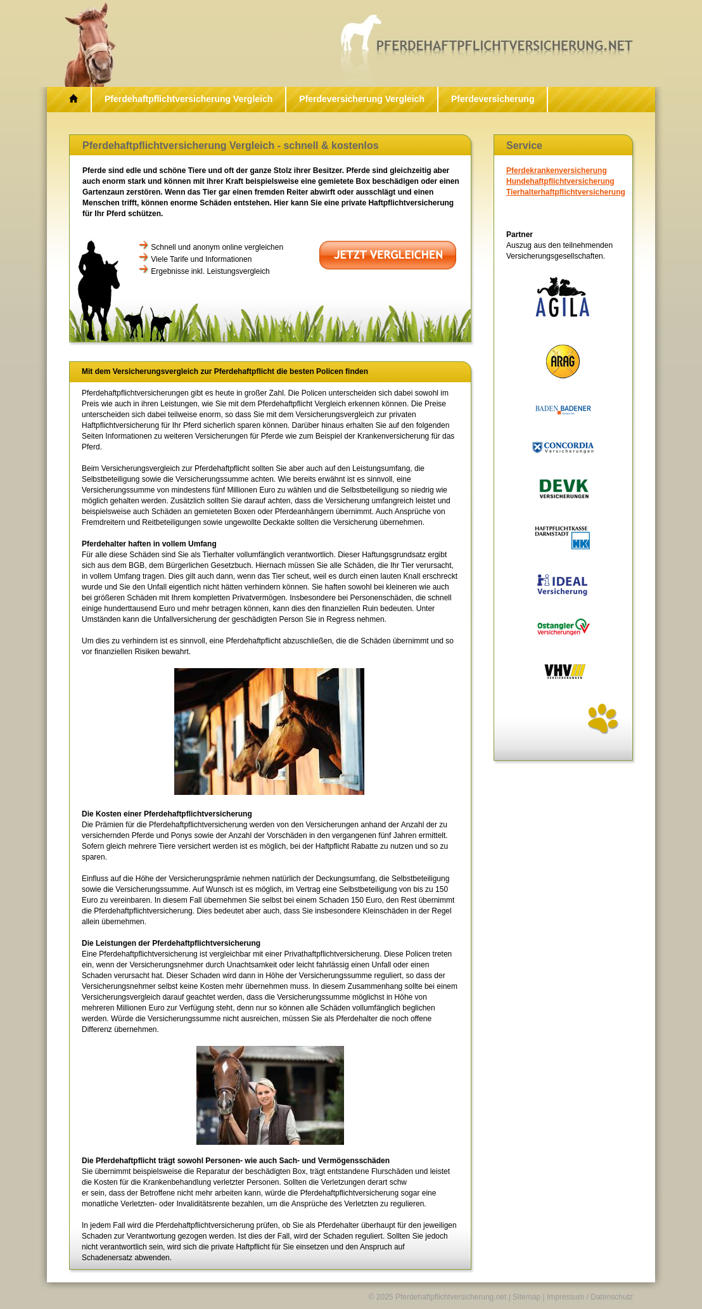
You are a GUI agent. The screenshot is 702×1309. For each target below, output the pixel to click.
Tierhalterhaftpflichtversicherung (565, 192)
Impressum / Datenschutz (590, 1297)
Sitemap (526, 1297)
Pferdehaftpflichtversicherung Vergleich (188, 99)
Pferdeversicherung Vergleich (361, 99)
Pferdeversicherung (493, 99)
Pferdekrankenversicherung (556, 170)
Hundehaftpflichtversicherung (560, 181)
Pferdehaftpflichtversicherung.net (450, 1297)
